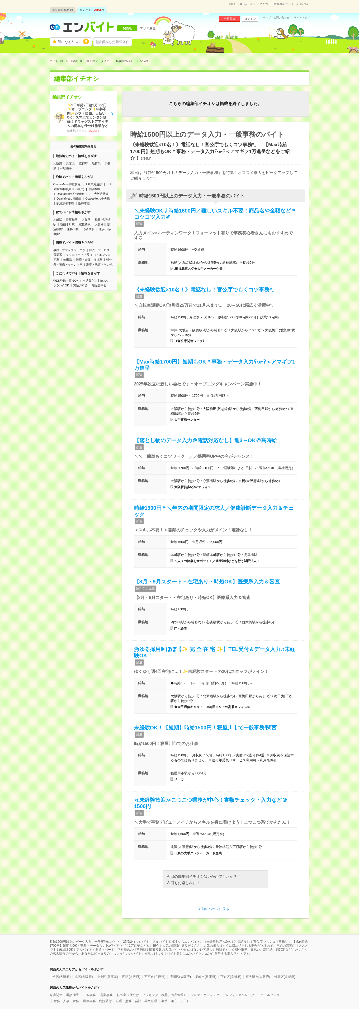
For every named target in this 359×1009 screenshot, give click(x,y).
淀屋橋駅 (72, 219)
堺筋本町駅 (67, 224)
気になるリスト (73, 41)
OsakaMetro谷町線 (68, 198)
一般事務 (89, 995)
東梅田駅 (73, 229)
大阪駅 (86, 219)
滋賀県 (96, 163)
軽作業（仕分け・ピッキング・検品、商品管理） (152, 995)
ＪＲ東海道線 (93, 184)
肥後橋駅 (85, 224)
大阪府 (57, 163)
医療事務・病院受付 (97, 1001)
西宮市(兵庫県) (155, 977)
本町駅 (57, 219)
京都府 (83, 163)
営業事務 (106, 995)
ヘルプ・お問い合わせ (276, 17)
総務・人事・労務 (66, 1001)
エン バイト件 (91, 9)
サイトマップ (302, 17)
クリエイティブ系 (77, 254)
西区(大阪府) (131, 977)
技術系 (67, 259)
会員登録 (229, 18)
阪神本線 (84, 203)
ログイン (250, 18)
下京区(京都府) (231, 977)
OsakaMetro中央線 (97, 198)
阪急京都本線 (65, 203)
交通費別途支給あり (96, 280)
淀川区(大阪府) (180, 977)
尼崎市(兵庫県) (205, 977)
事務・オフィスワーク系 (69, 250)
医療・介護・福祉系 (89, 259)
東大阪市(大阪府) (258, 977)
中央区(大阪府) (60, 977)
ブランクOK (61, 285)
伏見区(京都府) (284, 977)
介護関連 (56, 995)
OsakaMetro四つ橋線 (70, 193)
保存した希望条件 (115, 42)
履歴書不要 (99, 285)
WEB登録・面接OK (66, 280)
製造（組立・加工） (175, 1001)
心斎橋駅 (89, 229)
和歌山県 (66, 168)
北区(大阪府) (84, 977)
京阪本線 (94, 189)
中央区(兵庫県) (107, 977)
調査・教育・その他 (99, 264)
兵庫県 (70, 163)
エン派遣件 (63, 9)
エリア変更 (148, 28)
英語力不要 (80, 285)
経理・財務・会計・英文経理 (136, 1001)
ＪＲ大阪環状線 (98, 193)
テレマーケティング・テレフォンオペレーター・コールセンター (237, 995)
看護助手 (72, 995)
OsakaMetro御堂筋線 (67, 184)
